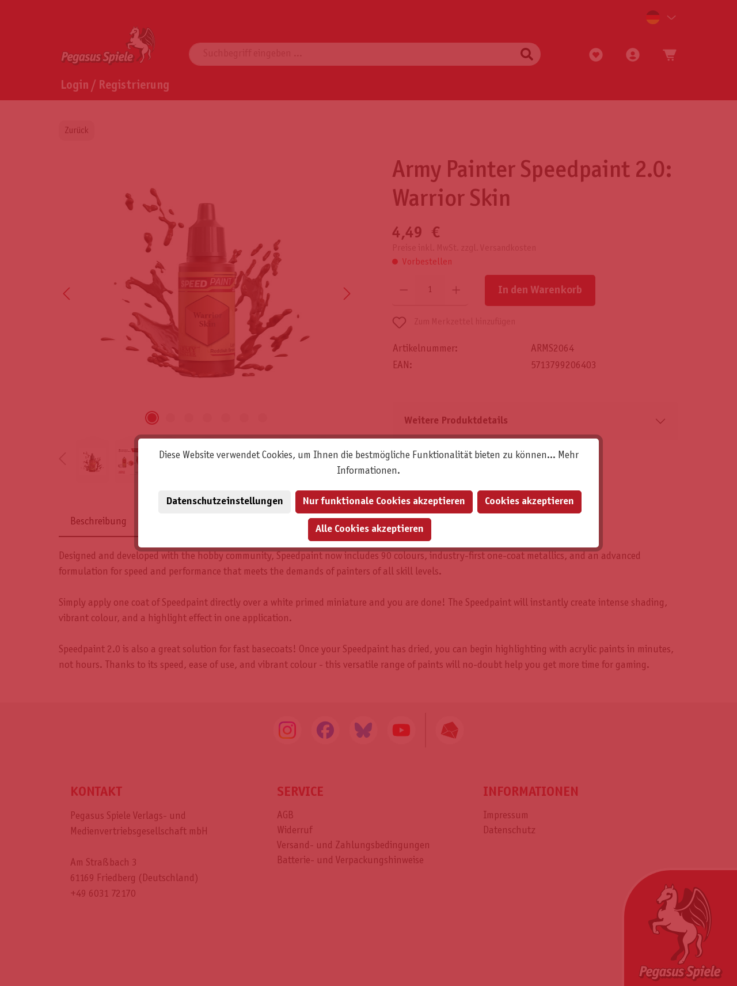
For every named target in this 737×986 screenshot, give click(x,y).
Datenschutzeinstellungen (224, 502)
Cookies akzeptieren (529, 502)
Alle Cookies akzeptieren (370, 529)
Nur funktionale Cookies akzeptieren (384, 502)
